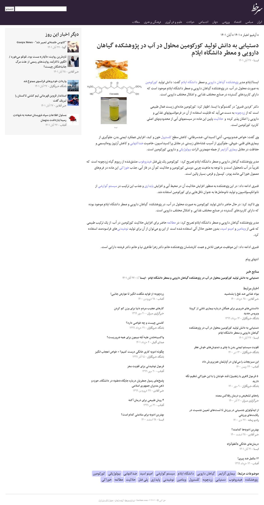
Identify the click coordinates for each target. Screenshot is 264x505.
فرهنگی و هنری (152, 22)
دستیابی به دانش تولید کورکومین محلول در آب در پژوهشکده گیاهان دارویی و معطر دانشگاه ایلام (203, 278)
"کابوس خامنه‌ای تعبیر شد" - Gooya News (41, 42)
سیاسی (249, 22)
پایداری (149, 186)
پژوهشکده (232, 82)
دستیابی (220, 480)
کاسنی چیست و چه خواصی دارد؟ (145, 323)
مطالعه (171, 223)
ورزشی (226, 22)
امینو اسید (227, 229)
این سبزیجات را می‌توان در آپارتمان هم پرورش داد (230, 361)
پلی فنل (143, 480)
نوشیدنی (122, 229)
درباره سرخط (130, 500)
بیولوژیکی (185, 149)
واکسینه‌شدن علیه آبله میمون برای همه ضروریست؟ (135, 337)
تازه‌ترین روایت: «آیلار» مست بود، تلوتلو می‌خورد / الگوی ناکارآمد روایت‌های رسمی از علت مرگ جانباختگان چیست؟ (37, 61)
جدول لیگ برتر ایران (105, 500)
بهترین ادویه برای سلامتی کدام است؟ (142, 414)
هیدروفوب (145, 162)
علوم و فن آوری (173, 22)
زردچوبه (240, 113)
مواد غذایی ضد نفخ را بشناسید (241, 294)
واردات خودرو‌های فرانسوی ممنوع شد (44, 81)
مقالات (136, 22)
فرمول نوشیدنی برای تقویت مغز (145, 366)
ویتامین (241, 229)
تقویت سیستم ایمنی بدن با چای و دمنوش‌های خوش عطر (226, 347)
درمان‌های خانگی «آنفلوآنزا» (243, 444)
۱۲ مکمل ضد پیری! (248, 458)
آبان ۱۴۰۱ (226, 35)
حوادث (190, 22)
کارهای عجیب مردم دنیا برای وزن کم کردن (139, 308)
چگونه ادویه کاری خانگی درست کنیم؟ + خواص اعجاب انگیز (129, 351)
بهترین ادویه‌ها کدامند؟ (245, 429)
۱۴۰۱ (237, 35)
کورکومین (151, 82)
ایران (259, 22)
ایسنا (141, 278)
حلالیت (218, 119)
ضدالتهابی (136, 143)
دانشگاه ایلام (189, 82)
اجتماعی (203, 22)
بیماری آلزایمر (228, 149)
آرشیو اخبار (250, 35)
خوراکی (124, 168)
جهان (215, 22)
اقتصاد (237, 22)
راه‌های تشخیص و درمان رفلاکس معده (237, 395)
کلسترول (166, 137)
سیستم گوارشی (107, 186)
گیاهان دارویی (216, 82)
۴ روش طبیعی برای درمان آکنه (146, 400)
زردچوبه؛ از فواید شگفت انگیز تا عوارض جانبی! (137, 294)
